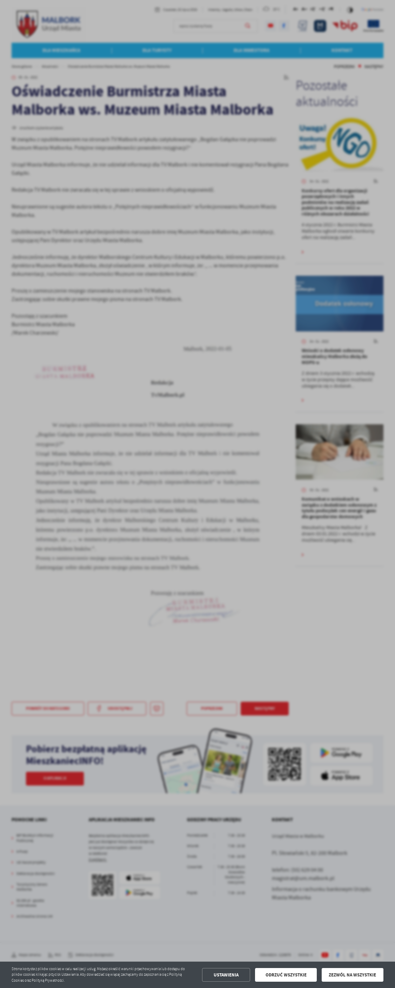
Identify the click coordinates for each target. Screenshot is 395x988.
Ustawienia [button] (226, 975)
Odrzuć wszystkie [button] (286, 975)
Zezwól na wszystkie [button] (352, 975)
